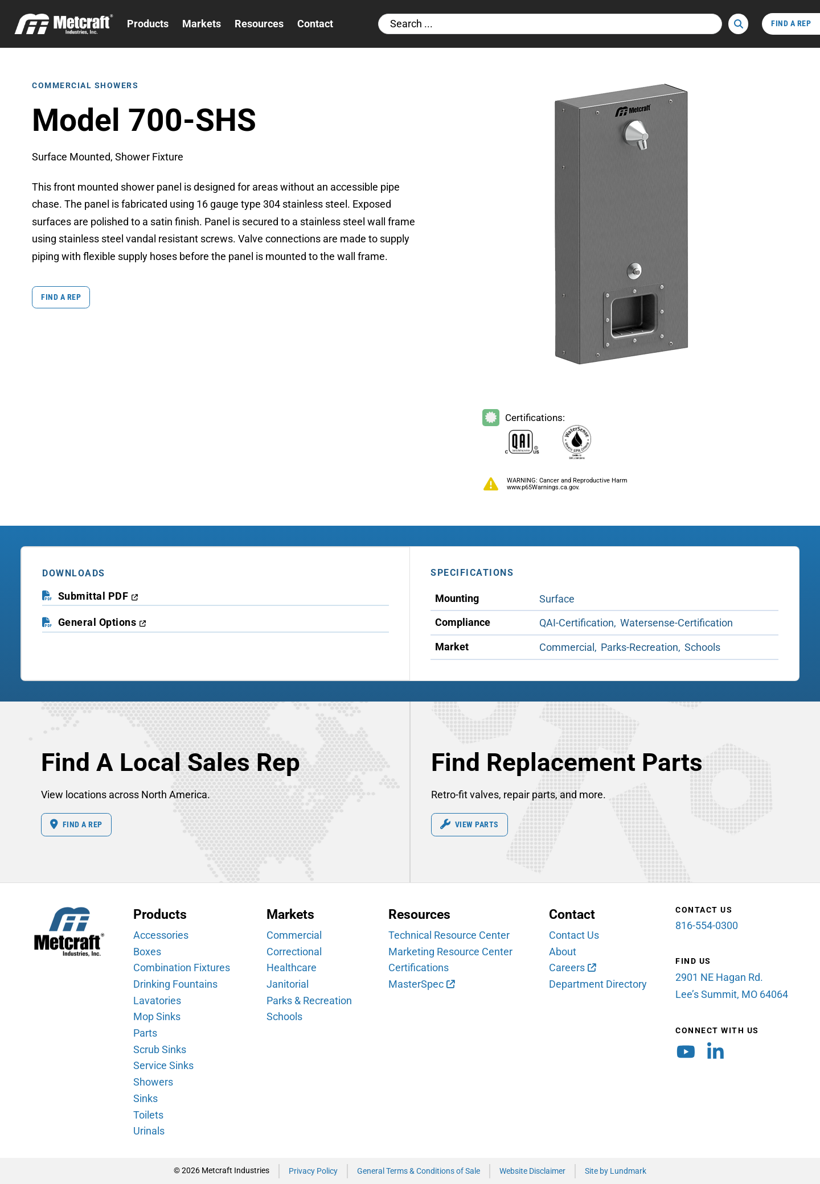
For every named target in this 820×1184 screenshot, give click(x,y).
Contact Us (574, 936)
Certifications (418, 968)
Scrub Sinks (159, 1049)
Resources (259, 24)
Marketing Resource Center (450, 952)
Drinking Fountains (175, 985)
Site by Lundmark (615, 1170)
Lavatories (157, 1000)
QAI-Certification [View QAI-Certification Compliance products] (576, 623)
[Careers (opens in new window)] (572, 968)
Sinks (145, 1099)
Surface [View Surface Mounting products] (557, 599)
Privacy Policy (313, 1170)
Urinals (149, 1131)
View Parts (470, 825)
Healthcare (291, 968)
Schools (284, 1017)
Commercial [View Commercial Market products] (566, 647)
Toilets (148, 1115)
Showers (153, 1082)
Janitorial (287, 985)
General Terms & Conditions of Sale (418, 1170)
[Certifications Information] (546, 436)
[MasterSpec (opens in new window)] (421, 985)
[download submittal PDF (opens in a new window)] (99, 596)
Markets (201, 24)
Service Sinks (163, 1066)
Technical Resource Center (449, 936)
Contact (315, 24)
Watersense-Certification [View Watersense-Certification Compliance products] (676, 623)
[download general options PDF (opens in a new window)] (103, 623)
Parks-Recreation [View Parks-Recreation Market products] (639, 647)
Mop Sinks (157, 1017)
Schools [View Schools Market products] (702, 647)
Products (148, 24)
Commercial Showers (85, 85)
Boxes (147, 952)
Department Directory (598, 985)
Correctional (294, 952)
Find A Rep (791, 23)
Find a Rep (61, 297)
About (562, 952)
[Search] (738, 24)
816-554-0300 (706, 926)
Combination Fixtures (181, 968)
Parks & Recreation (309, 1000)
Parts (145, 1033)
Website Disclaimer (532, 1170)
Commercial (294, 936)
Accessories (160, 936)
